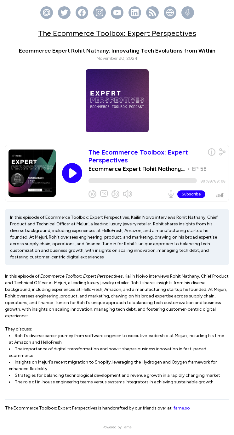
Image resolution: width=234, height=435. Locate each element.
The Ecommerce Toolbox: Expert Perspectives (117, 33)
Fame (127, 427)
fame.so (182, 408)
